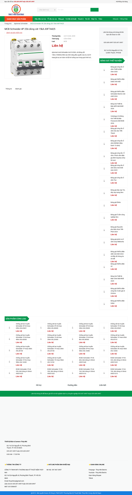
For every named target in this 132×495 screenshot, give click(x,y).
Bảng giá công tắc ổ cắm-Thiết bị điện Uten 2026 (117, 69)
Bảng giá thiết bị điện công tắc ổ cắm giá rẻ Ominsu (118, 291)
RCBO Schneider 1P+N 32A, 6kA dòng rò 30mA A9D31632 (118, 360)
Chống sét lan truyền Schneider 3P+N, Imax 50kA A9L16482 (86, 349)
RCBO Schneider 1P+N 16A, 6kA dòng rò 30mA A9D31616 (87, 371)
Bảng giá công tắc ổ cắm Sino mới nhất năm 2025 (117, 167)
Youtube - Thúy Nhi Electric (98, 472)
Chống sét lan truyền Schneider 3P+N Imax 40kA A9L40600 (54, 326)
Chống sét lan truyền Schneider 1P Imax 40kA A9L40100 (24, 349)
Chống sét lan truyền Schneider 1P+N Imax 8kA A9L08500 (86, 337)
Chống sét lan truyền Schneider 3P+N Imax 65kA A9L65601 (23, 326)
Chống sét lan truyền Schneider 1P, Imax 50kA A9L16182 (55, 360)
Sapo (99, 493)
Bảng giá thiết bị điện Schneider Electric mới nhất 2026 (118, 94)
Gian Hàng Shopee (95, 475)
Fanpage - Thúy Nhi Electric (98, 470)
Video (100, 19)
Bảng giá (61, 19)
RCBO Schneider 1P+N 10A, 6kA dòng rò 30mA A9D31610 (118, 371)
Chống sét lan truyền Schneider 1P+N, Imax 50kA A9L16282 (23, 360)
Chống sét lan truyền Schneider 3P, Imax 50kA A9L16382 (119, 349)
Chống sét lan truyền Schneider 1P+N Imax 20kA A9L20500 (54, 337)
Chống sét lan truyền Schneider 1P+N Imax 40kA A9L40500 (23, 337)
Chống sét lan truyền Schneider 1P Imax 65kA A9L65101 (119, 337)
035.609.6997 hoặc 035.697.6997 (24, 1)
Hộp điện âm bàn (40, 19)
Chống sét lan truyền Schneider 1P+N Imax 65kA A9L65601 (118, 326)
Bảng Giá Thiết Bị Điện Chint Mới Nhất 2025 (117, 278)
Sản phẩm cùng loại (16, 319)
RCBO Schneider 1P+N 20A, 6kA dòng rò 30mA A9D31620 (55, 371)
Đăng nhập (124, 19)
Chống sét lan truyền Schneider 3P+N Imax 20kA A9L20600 (86, 326)
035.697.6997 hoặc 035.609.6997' (24, 484)
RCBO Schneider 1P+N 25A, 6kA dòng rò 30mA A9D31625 (24, 371)
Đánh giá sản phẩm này (14, 32)
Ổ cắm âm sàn (52, 19)
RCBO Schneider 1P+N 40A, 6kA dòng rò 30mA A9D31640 (87, 360)
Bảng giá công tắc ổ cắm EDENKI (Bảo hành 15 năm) (117, 143)
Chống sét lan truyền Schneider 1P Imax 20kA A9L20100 (55, 349)
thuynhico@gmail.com (16, 481)
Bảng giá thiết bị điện (111, 61)
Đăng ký (115, 19)
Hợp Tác (94, 19)
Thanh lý (81, 19)
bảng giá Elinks (116, 202)
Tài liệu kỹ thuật (70, 19)
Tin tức (87, 19)
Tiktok (91, 478)
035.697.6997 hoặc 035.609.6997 (18, 451)
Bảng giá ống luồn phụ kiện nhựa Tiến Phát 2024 (117, 229)
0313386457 (12, 486)
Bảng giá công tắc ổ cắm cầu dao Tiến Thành (117, 131)
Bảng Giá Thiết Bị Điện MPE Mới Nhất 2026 (117, 106)
